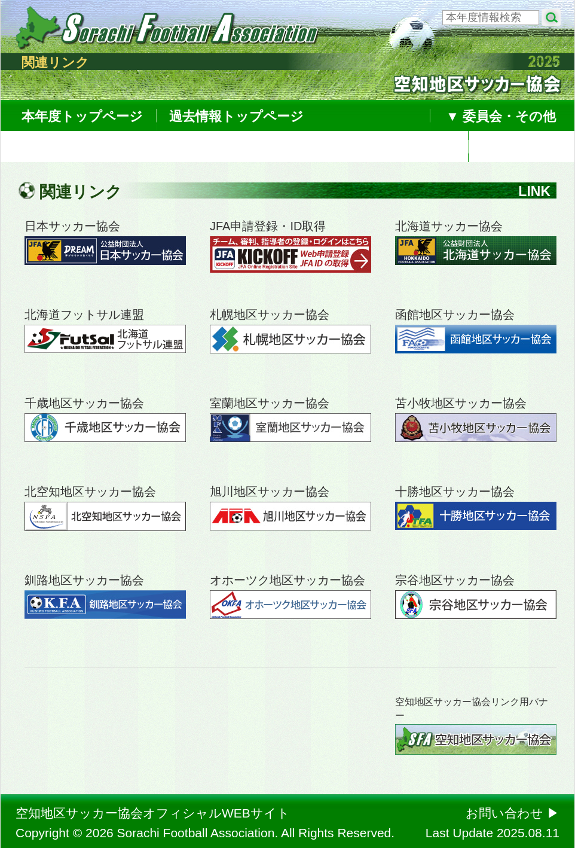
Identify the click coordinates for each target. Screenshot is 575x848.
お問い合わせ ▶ (512, 813)
